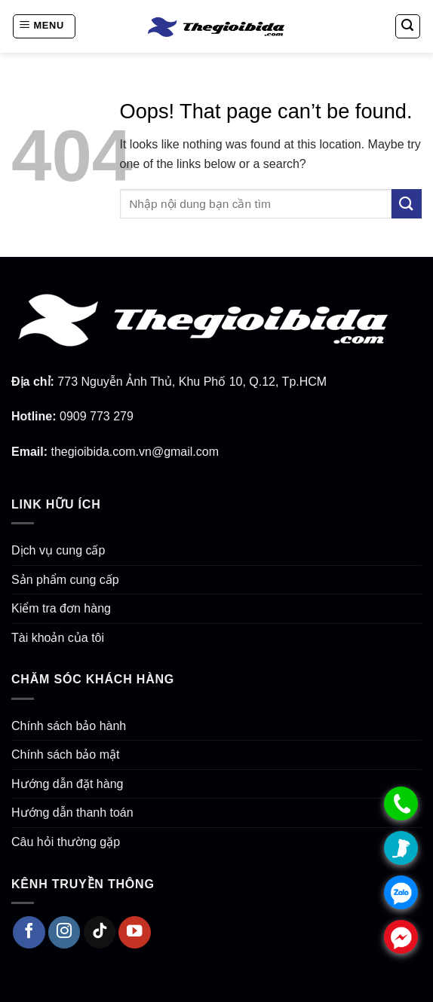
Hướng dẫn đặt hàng (67, 783)
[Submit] (407, 203)
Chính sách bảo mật (65, 754)
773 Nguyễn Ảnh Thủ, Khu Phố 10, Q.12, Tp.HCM (192, 381)
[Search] (408, 26)
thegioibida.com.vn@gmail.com (135, 451)
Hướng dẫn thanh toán (72, 812)
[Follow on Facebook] (29, 932)
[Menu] (44, 26)
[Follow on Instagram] (64, 932)
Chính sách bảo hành (68, 725)
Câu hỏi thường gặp (65, 842)
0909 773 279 (97, 416)
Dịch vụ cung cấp (58, 550)
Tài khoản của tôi (57, 637)
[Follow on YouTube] (134, 932)
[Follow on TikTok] (100, 932)
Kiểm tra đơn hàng (61, 608)
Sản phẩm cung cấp (65, 579)
